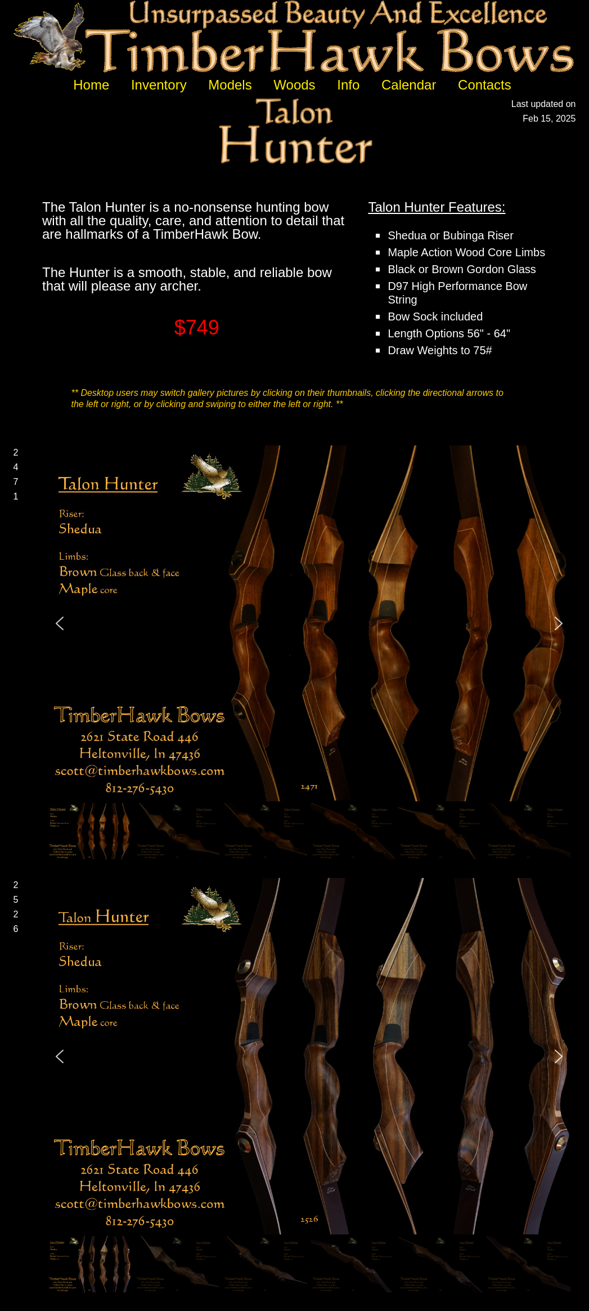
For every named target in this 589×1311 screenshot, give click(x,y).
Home (91, 84)
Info (348, 84)
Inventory (159, 84)
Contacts (484, 84)
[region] (309, 653)
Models (229, 84)
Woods (294, 84)
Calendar (408, 84)
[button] (60, 623)
